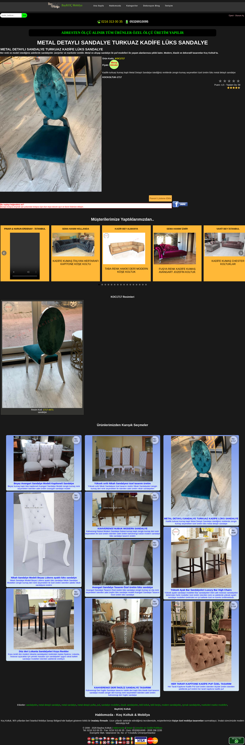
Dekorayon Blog (151, 6)
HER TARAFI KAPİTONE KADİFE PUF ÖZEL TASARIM (201, 683)
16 (146, 284)
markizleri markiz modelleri (214, 705)
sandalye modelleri (110, 705)
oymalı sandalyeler (191, 705)
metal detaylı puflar (87, 705)
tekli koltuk (144, 705)
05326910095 (136, 21)
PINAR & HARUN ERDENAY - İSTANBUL (25, 229)
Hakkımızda (115, 6)
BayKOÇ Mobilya (72, 5)
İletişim (169, 6)
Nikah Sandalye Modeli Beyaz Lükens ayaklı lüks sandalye (44, 577)
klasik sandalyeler (129, 705)
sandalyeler (31, 705)
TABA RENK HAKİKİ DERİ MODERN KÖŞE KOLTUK (125, 253)
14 (139, 284)
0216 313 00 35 (110, 21)
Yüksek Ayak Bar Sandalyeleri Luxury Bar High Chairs (201, 590)
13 (136, 284)
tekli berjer (155, 705)
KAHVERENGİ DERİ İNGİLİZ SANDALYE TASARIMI (122, 687)
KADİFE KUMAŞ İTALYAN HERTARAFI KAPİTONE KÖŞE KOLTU (75, 249)
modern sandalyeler (171, 705)
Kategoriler (132, 6)
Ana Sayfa (98, 6)
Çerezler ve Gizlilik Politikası (148, 728)
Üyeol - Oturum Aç (236, 16)
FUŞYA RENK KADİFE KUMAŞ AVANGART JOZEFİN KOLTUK (175, 253)
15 (143, 284)
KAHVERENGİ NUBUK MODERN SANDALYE (123, 528)
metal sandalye (69, 705)
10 (127, 284)
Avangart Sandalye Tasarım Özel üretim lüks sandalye (122, 587)
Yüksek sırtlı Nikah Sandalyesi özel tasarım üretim (122, 483)
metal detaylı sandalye (49, 705)
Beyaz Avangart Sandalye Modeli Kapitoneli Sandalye (44, 483)
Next (240, 253)
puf (98, 705)
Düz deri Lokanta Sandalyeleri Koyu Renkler (44, 651)
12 (133, 284)
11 (130, 284)
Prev (4, 253)
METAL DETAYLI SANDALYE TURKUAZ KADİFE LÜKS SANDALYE (201, 518)
